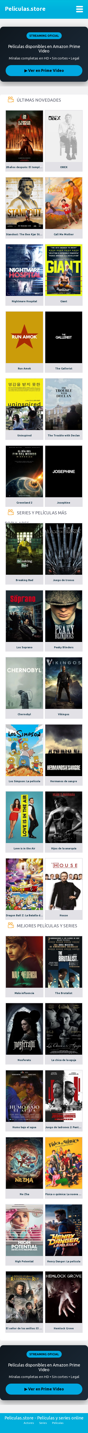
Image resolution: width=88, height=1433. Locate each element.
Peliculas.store (24, 9)
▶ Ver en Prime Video (44, 70)
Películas (57, 1422)
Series (43, 1422)
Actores (29, 1422)
